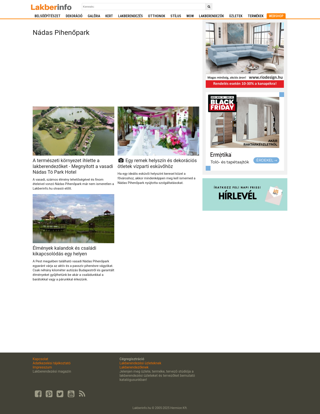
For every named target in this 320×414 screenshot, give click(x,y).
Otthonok (156, 16)
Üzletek (236, 16)
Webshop (276, 16)
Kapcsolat (40, 359)
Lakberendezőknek (134, 367)
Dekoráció (74, 16)
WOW (190, 16)
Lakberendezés (130, 16)
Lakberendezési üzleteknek (140, 363)
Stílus (175, 16)
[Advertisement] (116, 72)
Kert (109, 16)
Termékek (256, 16)
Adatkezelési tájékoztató (52, 363)
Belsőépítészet (48, 16)
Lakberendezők (211, 16)
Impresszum (42, 367)
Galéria (94, 16)
